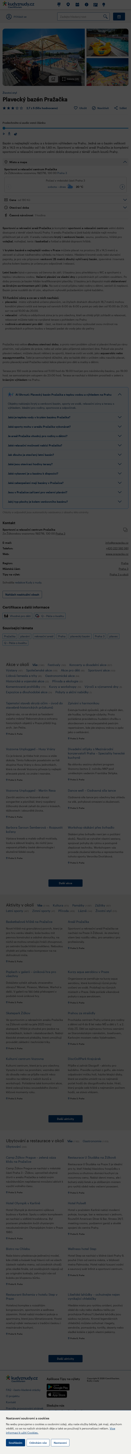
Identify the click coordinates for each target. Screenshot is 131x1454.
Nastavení (60, 1442)
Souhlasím (15, 1442)
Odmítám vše (38, 1442)
